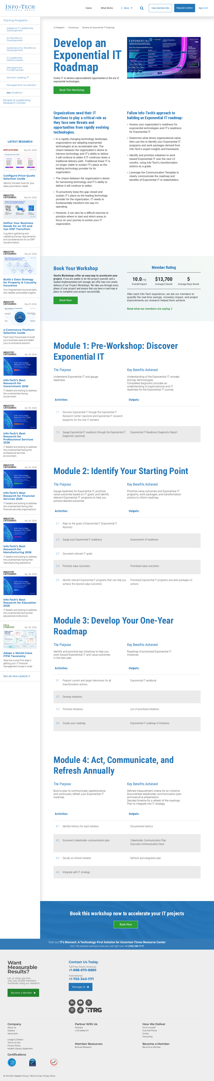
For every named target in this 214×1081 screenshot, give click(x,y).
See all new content (16, 676)
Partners (79, 1027)
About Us (12, 1027)
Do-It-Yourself (148, 1027)
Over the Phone (149, 1030)
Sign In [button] (203, 8)
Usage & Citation (15, 1039)
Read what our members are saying (149, 308)
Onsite (145, 1033)
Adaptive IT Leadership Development (20, 29)
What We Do (107, 8)
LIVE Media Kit (81, 1030)
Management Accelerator (21, 85)
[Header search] (142, 8)
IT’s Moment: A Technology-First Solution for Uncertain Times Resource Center (113, 942)
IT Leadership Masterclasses (15, 59)
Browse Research (83, 1047)
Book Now (66, 300)
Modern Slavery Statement (20, 1048)
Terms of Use (14, 1042)
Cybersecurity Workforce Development (21, 49)
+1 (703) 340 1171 (134, 946)
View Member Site (160, 8)
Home (89, 8)
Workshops (73, 27)
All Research (59, 27)
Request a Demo (185, 8)
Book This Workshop (72, 90)
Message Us (81, 986)
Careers (11, 1030)
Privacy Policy (14, 1045)
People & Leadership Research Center (17, 101)
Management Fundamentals (15, 68)
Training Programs (15, 20)
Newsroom (13, 1033)
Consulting (147, 1036)
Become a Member (23, 992)
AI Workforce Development (15, 39)
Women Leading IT (18, 77)
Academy (14, 92)
